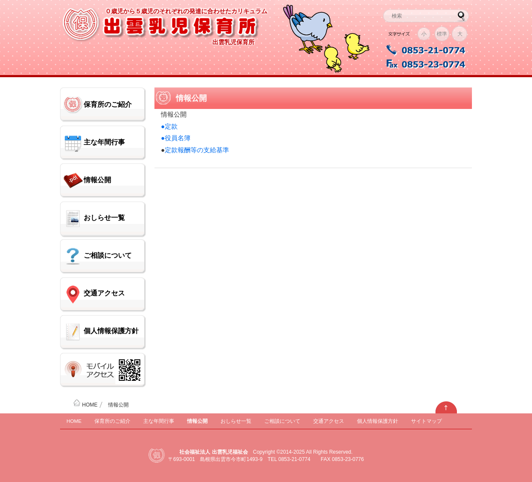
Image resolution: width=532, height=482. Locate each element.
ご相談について (108, 255)
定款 (171, 150)
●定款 (169, 126)
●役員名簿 (175, 138)
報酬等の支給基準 (203, 150)
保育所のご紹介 (108, 104)
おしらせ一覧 (104, 217)
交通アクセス (104, 293)
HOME (85, 405)
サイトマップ (426, 421)
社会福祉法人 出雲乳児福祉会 (213, 452)
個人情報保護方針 (111, 330)
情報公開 (97, 180)
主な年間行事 (104, 142)
